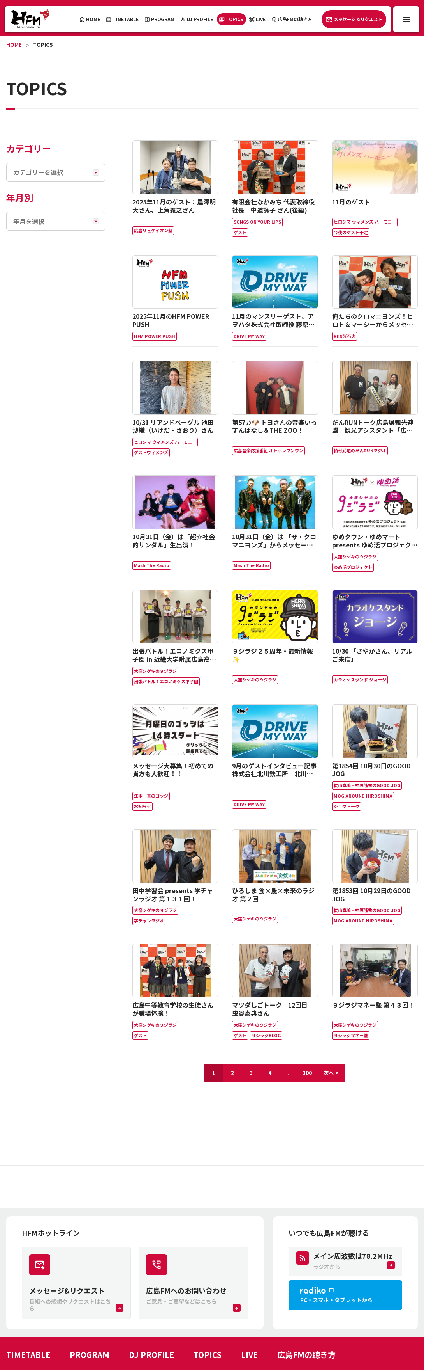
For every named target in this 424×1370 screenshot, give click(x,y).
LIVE (249, 1354)
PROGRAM (89, 1354)
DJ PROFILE (151, 1354)
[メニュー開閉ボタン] (406, 19)
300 (307, 1073)
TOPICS (43, 44)
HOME (14, 44)
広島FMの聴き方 (306, 1354)
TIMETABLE (28, 1354)
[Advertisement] (212, 1187)
